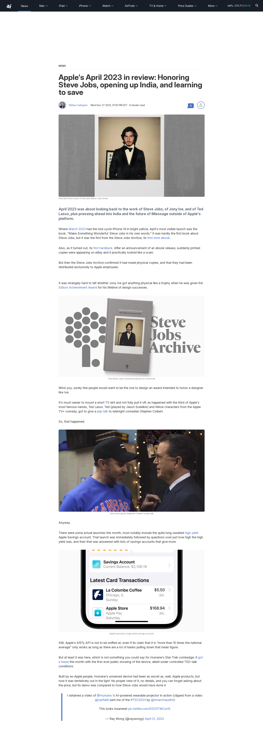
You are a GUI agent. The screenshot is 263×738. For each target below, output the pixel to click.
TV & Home (158, 5)
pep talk (102, 411)
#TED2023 (138, 700)
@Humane (104, 695)
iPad (63, 5)
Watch (108, 5)
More (213, 5)
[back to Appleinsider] (9, 6)
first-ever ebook (158, 238)
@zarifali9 (102, 700)
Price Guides (187, 5)
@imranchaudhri (162, 700)
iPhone (85, 5)
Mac (43, 5)
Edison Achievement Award (78, 287)
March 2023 (77, 229)
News (24, 6)
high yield (191, 533)
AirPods (131, 5)
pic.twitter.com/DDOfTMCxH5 (149, 708)
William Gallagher (78, 105)
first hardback (103, 248)
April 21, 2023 (154, 718)
